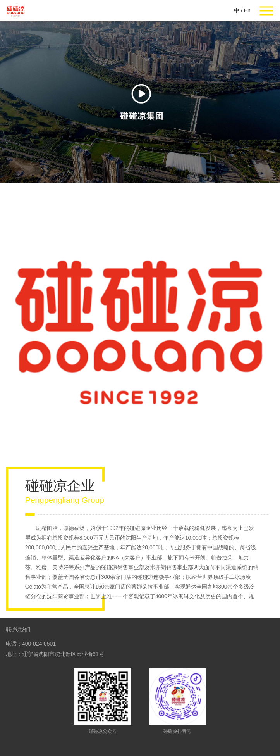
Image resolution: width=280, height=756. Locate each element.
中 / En (242, 10)
